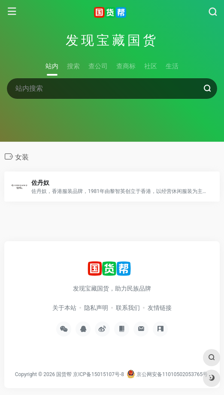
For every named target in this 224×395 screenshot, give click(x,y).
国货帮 (64, 374)
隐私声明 (96, 307)
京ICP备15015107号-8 (98, 374)
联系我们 (128, 307)
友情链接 (160, 307)
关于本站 (64, 307)
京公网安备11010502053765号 (167, 374)
